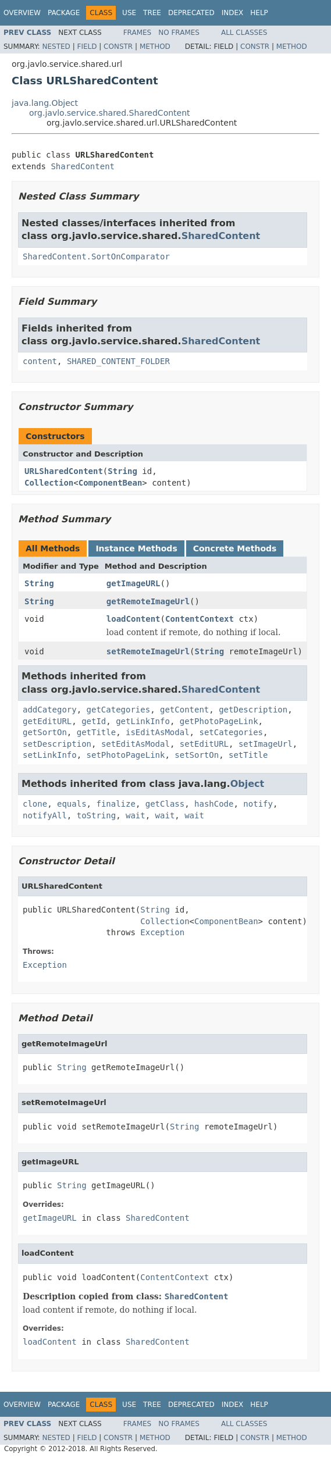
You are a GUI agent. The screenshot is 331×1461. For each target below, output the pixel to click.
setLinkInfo (50, 755)
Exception (162, 932)
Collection (48, 482)
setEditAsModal (135, 744)
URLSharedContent (63, 471)
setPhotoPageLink (126, 755)
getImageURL (133, 583)
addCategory (50, 709)
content (40, 361)
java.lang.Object (45, 103)
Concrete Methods (235, 548)
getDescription (253, 709)
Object (247, 783)
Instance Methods (136, 548)
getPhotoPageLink (219, 721)
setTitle (248, 755)
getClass (164, 803)
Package (64, 13)
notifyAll (45, 815)
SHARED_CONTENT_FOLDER (118, 361)
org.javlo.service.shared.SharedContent (109, 112)
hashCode (213, 803)
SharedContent (83, 166)
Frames (137, 32)
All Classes (244, 32)
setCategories (231, 732)
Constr (118, 46)
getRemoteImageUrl (148, 601)
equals (72, 803)
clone (35, 803)
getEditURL (47, 721)
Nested (56, 46)
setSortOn (197, 755)
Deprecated (191, 13)
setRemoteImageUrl (148, 651)
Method (155, 46)
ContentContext (199, 618)
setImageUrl (266, 744)
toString (96, 815)
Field (87, 46)
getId (93, 721)
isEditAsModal (158, 732)
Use (129, 13)
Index (233, 13)
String (122, 471)
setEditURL (204, 744)
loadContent (133, 618)
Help (259, 13)
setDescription (57, 744)
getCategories (119, 709)
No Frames (179, 32)
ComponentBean (111, 482)
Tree (152, 13)
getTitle (96, 732)
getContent (184, 709)
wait (135, 815)
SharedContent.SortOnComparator (96, 256)
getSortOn (45, 732)
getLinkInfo (143, 721)
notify (258, 803)
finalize (115, 803)
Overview (22, 13)
